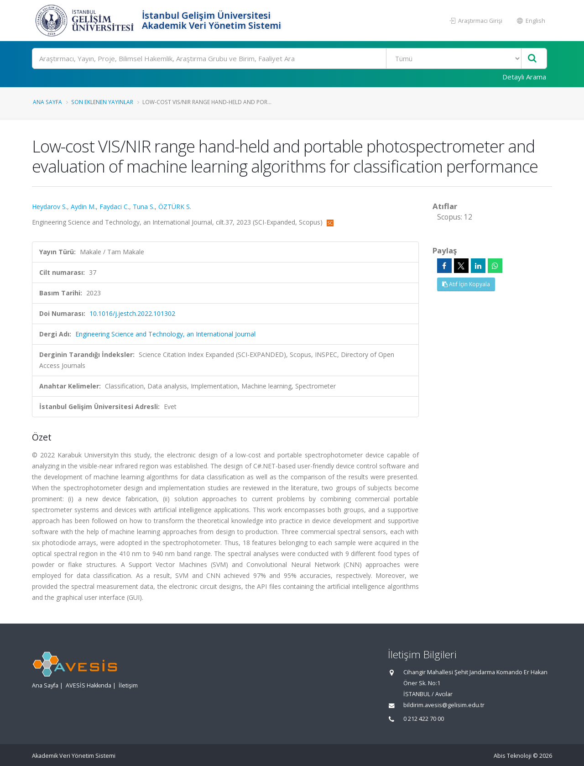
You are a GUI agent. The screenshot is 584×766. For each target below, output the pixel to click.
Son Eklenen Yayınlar (102, 101)
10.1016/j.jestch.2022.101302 (132, 313)
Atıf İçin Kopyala (466, 284)
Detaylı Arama (524, 76)
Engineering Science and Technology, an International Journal (165, 334)
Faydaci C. (114, 206)
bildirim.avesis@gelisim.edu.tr (444, 705)
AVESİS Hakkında (88, 685)
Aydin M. (83, 206)
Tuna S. (144, 206)
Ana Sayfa (47, 101)
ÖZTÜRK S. (174, 206)
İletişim (128, 685)
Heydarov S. (49, 206)
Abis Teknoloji (513, 756)
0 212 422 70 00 (423, 719)
